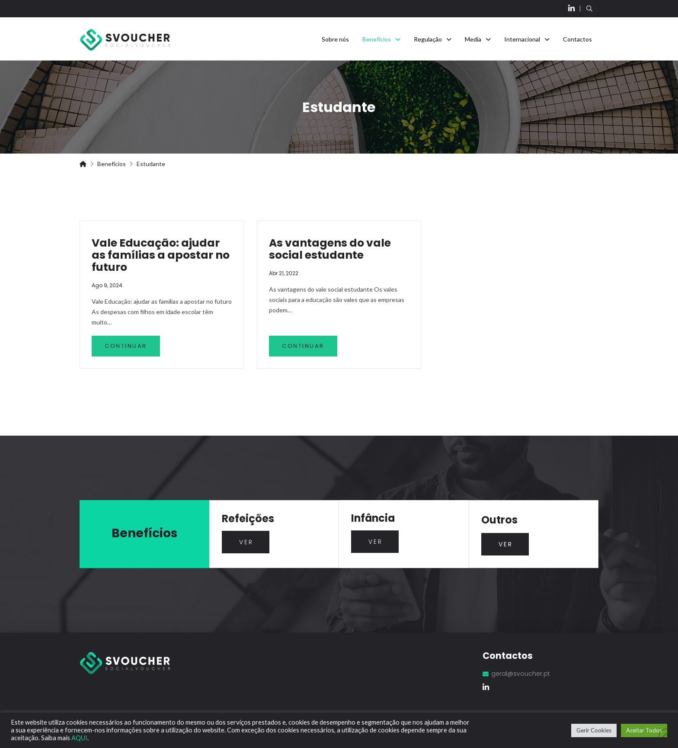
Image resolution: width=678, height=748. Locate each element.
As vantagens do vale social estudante (330, 249)
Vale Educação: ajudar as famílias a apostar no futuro (161, 255)
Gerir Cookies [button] (593, 730)
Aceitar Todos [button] (644, 730)
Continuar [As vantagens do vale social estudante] (303, 346)
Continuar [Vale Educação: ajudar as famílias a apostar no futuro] (126, 346)
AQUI (79, 738)
